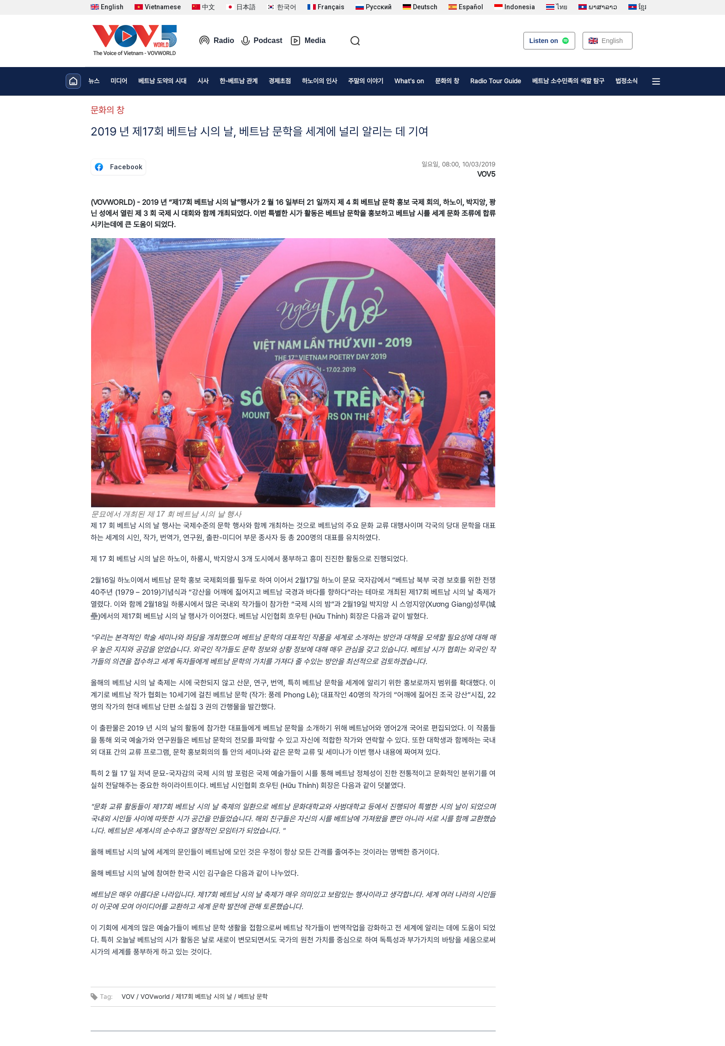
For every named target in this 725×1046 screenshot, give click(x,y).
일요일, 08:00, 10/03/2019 (459, 164)
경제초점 (280, 81)
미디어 (119, 81)
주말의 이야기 (365, 81)
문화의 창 (447, 81)
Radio (216, 40)
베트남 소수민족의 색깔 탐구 (568, 81)
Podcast (261, 40)
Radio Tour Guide (495, 81)
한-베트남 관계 (239, 81)
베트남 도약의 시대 (162, 81)
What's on (409, 81)
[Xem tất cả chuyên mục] (656, 81)
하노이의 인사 (319, 81)
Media (308, 40)
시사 (203, 81)
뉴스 (93, 81)
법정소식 (626, 81)
